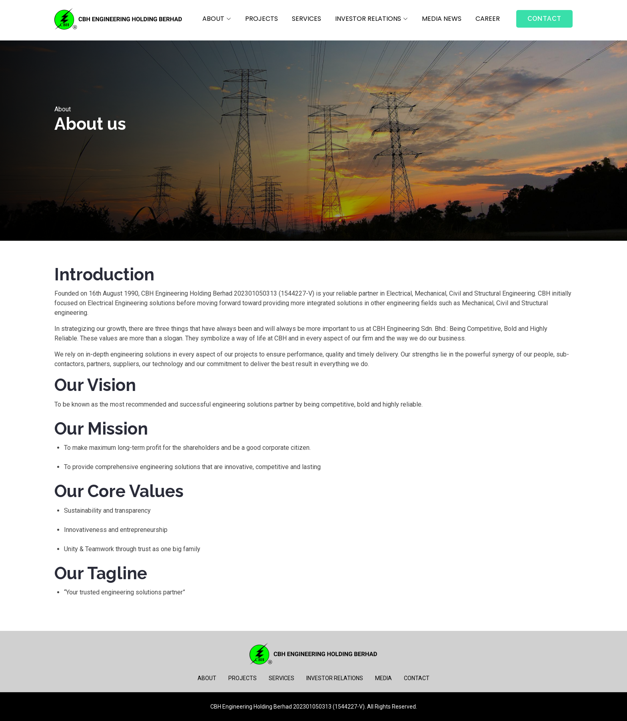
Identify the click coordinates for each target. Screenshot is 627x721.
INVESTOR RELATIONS (334, 678)
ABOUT (207, 678)
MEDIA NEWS (441, 18)
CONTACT (416, 678)
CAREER (487, 18)
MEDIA (383, 678)
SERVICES (306, 18)
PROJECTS (261, 18)
